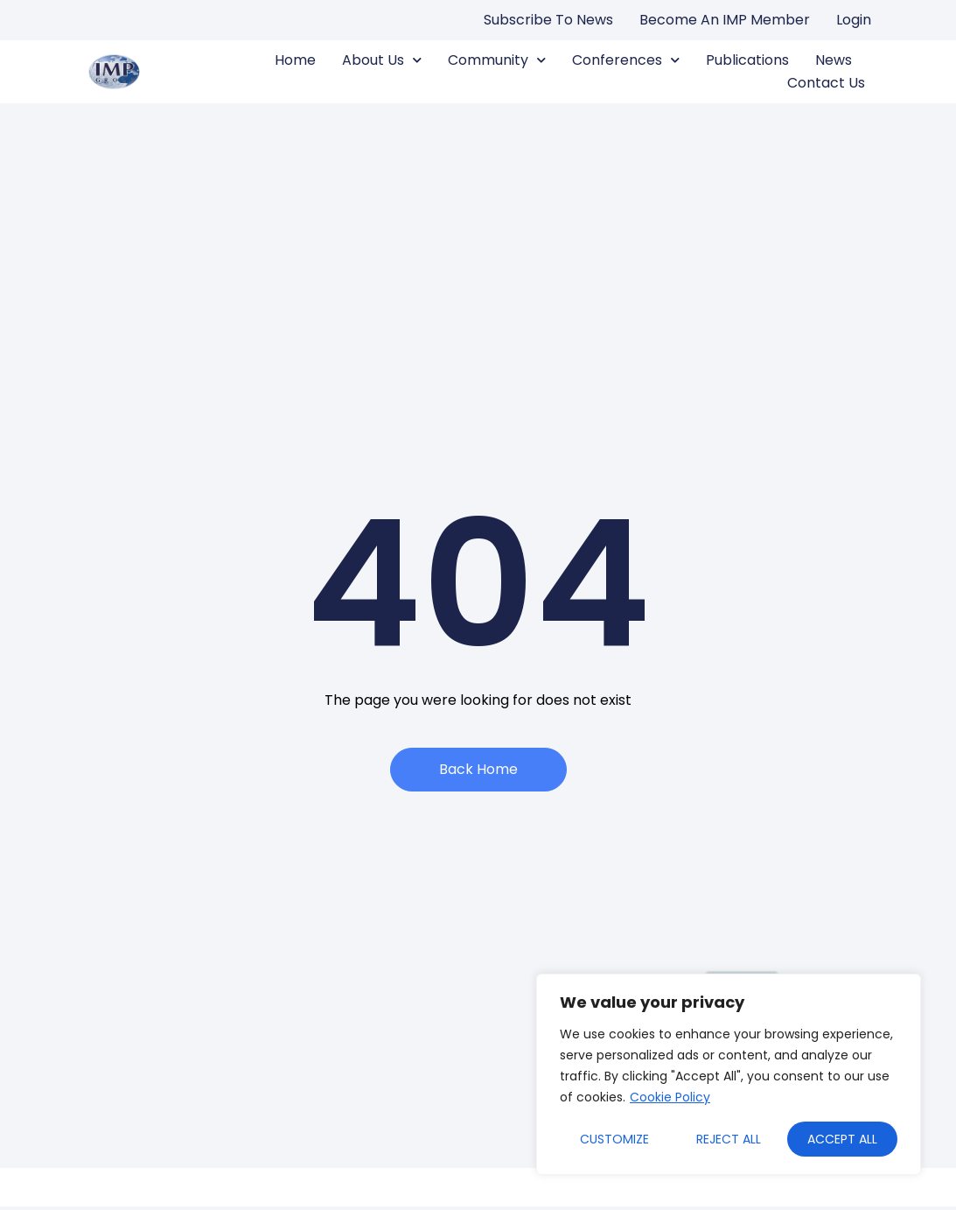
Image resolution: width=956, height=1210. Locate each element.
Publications (747, 60)
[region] (728, 1074)
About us (382, 60)
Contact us (826, 83)
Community (497, 60)
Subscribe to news (548, 20)
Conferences (626, 60)
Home (295, 60)
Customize (614, 1139)
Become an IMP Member (724, 20)
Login (853, 20)
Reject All (728, 1139)
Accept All (842, 1139)
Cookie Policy (670, 1097)
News (833, 60)
